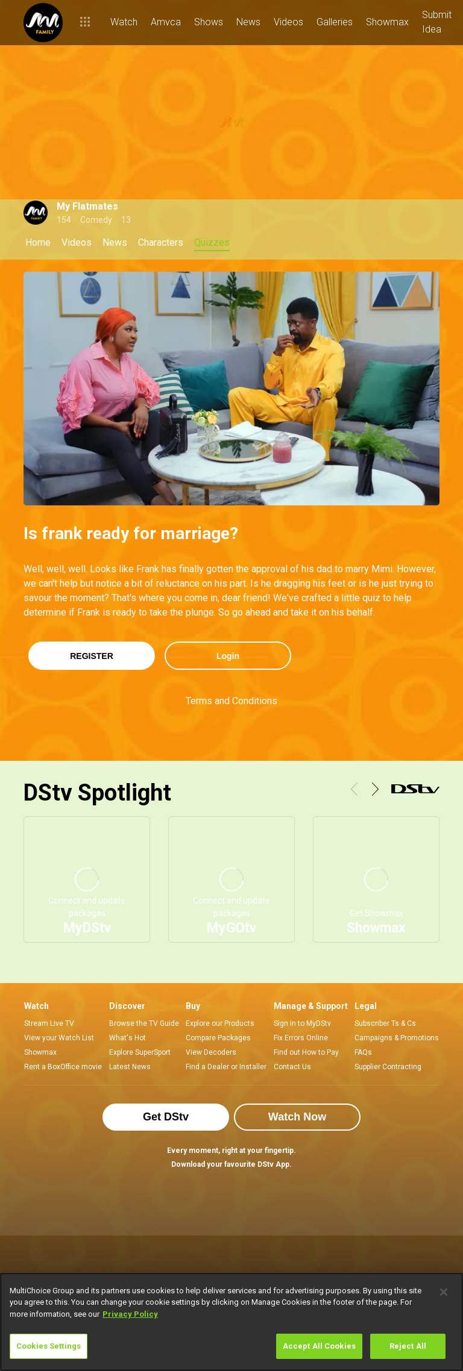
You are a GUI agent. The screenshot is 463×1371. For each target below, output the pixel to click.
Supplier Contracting (387, 1067)
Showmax (40, 1052)
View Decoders (211, 1052)
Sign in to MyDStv (302, 1023)
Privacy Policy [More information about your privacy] (130, 1314)
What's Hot (127, 1038)
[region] (231, 1322)
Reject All (407, 1346)
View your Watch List (59, 1038)
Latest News (130, 1067)
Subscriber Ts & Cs (385, 1023)
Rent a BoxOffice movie (63, 1067)
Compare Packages (218, 1038)
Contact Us (292, 1067)
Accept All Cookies (319, 1346)
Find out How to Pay (306, 1052)
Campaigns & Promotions (396, 1038)
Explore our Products (220, 1023)
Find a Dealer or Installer (226, 1067)
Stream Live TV (49, 1023)
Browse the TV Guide (144, 1023)
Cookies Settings (48, 1346)
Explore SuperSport (140, 1052)
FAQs (363, 1052)
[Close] (443, 1292)
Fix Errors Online (301, 1038)
